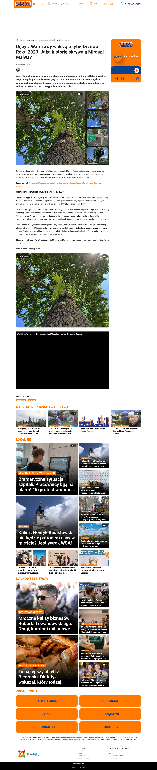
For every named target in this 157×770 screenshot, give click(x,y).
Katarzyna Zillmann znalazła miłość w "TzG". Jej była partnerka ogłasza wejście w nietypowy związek (94, 683)
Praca (80, 753)
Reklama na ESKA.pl (84, 755)
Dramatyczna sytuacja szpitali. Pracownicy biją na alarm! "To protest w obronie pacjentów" (46, 481)
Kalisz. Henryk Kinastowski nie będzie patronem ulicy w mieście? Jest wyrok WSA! (46, 535)
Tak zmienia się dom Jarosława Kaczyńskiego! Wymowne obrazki (126, 431)
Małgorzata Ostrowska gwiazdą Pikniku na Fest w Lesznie (94, 570)
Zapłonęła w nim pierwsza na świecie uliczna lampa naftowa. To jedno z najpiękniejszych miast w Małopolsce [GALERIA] (94, 544)
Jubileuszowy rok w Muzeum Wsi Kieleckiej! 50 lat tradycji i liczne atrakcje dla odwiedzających (62, 570)
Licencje (111, 753)
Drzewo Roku (21, 400)
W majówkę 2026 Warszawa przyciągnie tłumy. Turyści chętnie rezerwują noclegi (31, 431)
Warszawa (32, 400)
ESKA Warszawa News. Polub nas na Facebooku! (93, 429)
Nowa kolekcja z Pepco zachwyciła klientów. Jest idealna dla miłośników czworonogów (94, 603)
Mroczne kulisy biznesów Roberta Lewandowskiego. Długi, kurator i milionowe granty (46, 620)
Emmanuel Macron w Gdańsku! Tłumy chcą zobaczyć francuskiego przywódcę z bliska (31, 570)
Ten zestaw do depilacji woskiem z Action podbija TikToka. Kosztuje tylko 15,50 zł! (94, 656)
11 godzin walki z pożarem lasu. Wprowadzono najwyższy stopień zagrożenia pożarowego (94, 517)
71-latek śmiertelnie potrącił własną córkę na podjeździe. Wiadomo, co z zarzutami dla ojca (62, 431)
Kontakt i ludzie (82, 751)
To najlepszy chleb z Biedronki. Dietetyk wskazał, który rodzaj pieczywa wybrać (46, 674)
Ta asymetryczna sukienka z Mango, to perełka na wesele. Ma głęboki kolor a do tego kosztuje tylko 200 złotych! (94, 629)
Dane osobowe (113, 758)
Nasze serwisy (78, 764)
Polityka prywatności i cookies (117, 755)
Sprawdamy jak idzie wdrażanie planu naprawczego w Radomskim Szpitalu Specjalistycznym (94, 490)
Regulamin (112, 751)
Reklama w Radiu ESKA (84, 758)
